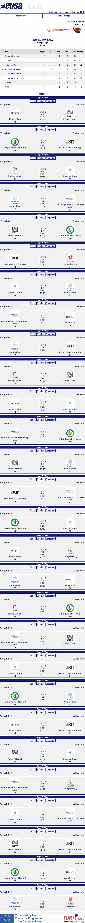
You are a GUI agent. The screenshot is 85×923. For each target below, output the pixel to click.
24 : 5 (42, 878)
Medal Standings (64, 15)
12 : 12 (42, 293)
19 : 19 (42, 528)
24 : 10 (42, 819)
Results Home (21, 15)
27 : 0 (42, 236)
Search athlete (78, 12)
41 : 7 (42, 352)
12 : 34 (42, 409)
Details (32, 101)
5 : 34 (42, 381)
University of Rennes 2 (14, 56)
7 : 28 (42, 439)
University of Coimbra (14, 73)
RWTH (9, 82)
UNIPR (9, 60)
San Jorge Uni (11, 65)
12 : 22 (42, 498)
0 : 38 (42, 789)
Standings (40, 101)
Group (3, 104)
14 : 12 (42, 176)
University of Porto (13, 78)
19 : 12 (42, 585)
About (66, 12)
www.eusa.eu (55, 12)
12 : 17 (42, 469)
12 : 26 (42, 322)
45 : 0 (42, 148)
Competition (50, 101)
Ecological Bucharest (13, 69)
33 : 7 (42, 673)
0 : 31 (42, 264)
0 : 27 (42, 557)
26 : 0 (42, 849)
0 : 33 (42, 119)
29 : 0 (42, 206)
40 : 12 (42, 730)
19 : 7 (42, 614)
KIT (8, 87)
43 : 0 (42, 759)
